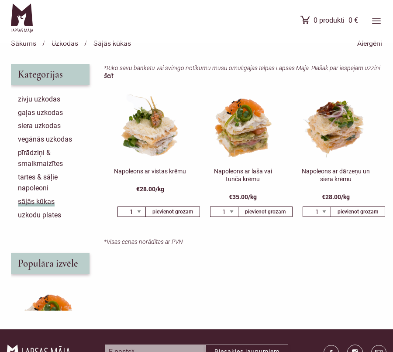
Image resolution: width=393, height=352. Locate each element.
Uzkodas (65, 43)
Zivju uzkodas (39, 99)
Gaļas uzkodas (40, 112)
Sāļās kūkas (112, 43)
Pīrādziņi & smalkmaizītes (40, 158)
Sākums (23, 43)
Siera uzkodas (39, 126)
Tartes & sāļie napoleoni (38, 183)
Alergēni (369, 43)
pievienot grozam (172, 212)
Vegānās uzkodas (45, 139)
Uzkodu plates (39, 215)
